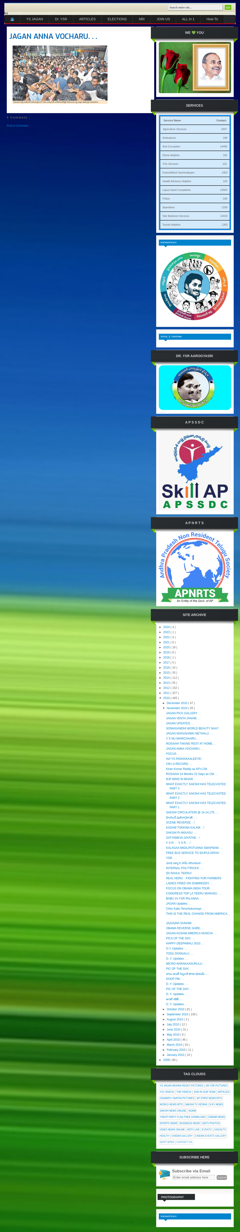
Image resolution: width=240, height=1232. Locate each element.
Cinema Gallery (182, 1136)
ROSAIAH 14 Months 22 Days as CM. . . (192, 774)
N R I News (216, 1104)
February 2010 (176, 1050)
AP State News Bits (209, 1098)
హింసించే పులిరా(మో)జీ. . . (181, 817)
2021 (167, 642)
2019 (167, 652)
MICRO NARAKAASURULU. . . (186, 963)
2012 (167, 688)
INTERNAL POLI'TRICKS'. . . (184, 868)
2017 (167, 662)
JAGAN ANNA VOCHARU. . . (53, 36)
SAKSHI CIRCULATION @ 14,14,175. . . (192, 812)
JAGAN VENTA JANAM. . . (183, 718)
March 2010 (175, 1044)
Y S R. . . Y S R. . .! (178, 842)
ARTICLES (87, 19)
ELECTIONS (117, 19)
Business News (190, 1123)
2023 (167, 632)
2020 (167, 647)
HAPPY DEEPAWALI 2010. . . (185, 943)
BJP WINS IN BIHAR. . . (181, 779)
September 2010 (178, 1014)
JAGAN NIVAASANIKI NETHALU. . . (189, 733)
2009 (167, 1060)
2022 (167, 637)
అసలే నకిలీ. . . (174, 999)
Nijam (192, 1110)
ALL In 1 (188, 19)
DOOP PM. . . (175, 979)
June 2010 (174, 1029)
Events (207, 1129)
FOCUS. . (172, 753)
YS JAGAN (34, 19)
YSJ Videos (167, 1092)
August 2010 (175, 1019)
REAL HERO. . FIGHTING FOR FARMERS (193, 878)
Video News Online (172, 1129)
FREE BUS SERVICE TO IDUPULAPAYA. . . (194, 853)
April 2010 (173, 1039)
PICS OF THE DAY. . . (180, 938)
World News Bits (171, 1104)
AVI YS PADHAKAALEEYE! (183, 759)
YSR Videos (183, 1092)
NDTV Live (193, 1129)
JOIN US (163, 19)
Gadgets (220, 1129)
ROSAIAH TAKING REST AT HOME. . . (191, 743)
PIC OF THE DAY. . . (179, 968)
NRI (142, 19)
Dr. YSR (61, 19)
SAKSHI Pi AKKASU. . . (181, 832)
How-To (212, 19)
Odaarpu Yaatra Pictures (177, 1098)
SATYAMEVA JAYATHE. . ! (183, 837)
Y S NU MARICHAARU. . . (183, 738)
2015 (167, 672)
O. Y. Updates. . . (177, 958)
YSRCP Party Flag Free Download (182, 1117)
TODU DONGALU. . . (179, 953)
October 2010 (176, 1009)
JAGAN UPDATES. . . (180, 723)
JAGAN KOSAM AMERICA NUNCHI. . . (191, 933)
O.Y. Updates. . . (176, 948)
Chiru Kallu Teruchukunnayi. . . (185, 908)
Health (164, 1136)
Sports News (169, 1123)
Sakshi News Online (173, 1110)
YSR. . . (171, 858)
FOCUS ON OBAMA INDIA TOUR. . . (190, 888)
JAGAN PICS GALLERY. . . (183, 713)
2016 (167, 667)
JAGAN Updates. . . (178, 903)
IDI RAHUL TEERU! (179, 873)
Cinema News (216, 1117)
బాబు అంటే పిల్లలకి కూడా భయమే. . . (187, 974)
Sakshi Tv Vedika (196, 1104)
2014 (167, 677)
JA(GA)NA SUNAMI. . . (180, 923)
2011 (167, 693)
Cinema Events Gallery (210, 1136)
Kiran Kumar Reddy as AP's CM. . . (188, 769)
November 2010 (177, 708)
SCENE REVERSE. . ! (180, 822)
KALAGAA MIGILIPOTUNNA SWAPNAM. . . (194, 848)
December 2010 (177, 703)
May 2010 (173, 1034)
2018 (167, 657)
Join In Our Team (204, 1092)
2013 (167, 683)
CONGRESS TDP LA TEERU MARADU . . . (194, 893)
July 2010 (173, 1024)
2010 (167, 698)
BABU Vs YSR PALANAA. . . (184, 898)
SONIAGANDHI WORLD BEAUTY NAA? (192, 728)
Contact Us (184, 1142)
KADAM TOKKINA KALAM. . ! (185, 827)
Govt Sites (167, 1142)
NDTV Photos (211, 1123)
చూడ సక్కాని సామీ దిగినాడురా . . (185, 863)
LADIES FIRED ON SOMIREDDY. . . (189, 883)
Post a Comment (17, 125)
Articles (224, 1092)
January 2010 (176, 1055)
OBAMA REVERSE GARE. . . (185, 928)
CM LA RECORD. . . (179, 764)
